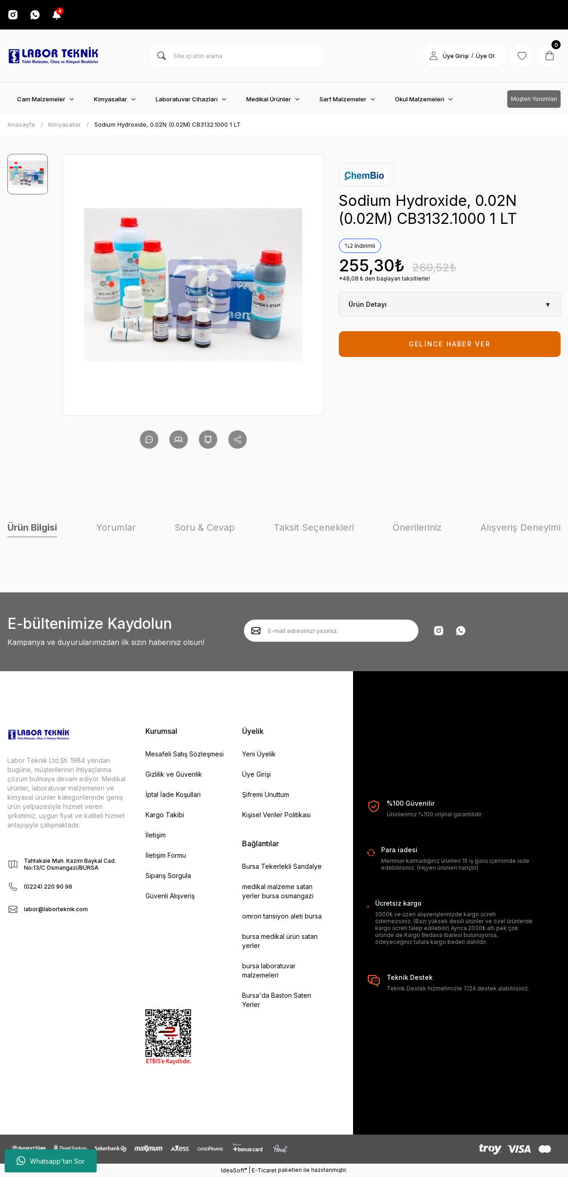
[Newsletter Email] (331, 631)
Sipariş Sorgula (168, 875)
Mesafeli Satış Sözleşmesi (184, 754)
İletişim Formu (165, 855)
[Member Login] (433, 55)
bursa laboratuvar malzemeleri (269, 970)
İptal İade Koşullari (173, 794)
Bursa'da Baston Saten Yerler (276, 999)
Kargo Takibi (164, 815)
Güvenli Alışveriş (170, 896)
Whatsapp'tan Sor (51, 1161)
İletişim (155, 835)
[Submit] (256, 631)
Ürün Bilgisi (32, 527)
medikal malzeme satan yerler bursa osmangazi (277, 891)
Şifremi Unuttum (265, 794)
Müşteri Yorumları (534, 98)
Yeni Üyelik (259, 754)
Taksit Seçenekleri (314, 527)
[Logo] (53, 55)
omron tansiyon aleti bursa (282, 916)
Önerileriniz (417, 527)
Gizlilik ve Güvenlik (173, 774)
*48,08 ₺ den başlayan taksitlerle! (384, 278)
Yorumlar (116, 527)
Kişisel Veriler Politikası (276, 815)
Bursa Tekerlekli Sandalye (282, 866)
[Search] (237, 56)
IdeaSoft (234, 1170)
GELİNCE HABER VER (450, 344)
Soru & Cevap (204, 527)
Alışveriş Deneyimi (521, 527)
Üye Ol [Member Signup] (485, 56)
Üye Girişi (256, 774)
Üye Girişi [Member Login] (456, 56)
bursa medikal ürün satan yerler (280, 940)
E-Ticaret (264, 1170)
